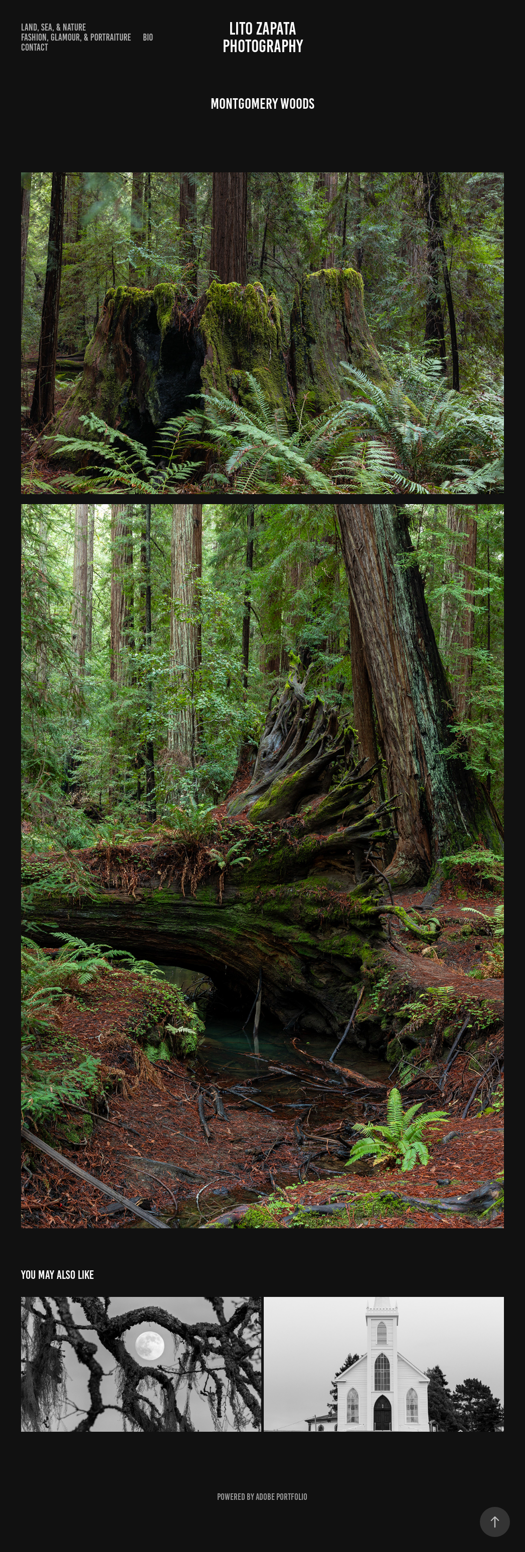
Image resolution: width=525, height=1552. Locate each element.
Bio (148, 37)
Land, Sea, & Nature (53, 27)
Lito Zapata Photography (323, 37)
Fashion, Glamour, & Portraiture (76, 37)
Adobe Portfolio (281, 1497)
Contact (34, 47)
